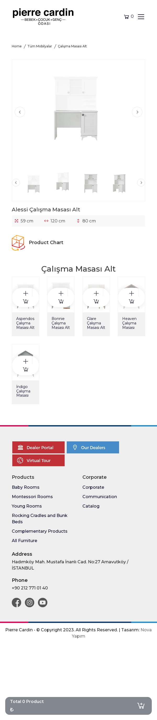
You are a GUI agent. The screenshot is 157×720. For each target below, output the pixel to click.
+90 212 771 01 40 (30, 588)
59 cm (27, 220)
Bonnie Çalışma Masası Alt (61, 323)
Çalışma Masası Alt (72, 46)
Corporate (93, 487)
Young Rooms (27, 506)
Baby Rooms (26, 487)
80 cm (89, 220)
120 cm (58, 220)
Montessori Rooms (32, 496)
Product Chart (37, 242)
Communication (99, 496)
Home (17, 46)
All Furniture (24, 540)
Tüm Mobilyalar (39, 46)
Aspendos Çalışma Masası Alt (25, 323)
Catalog (90, 506)
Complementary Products (40, 531)
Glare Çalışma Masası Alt (96, 323)
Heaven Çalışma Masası (129, 323)
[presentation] (20, 112)
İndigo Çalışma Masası (23, 391)
